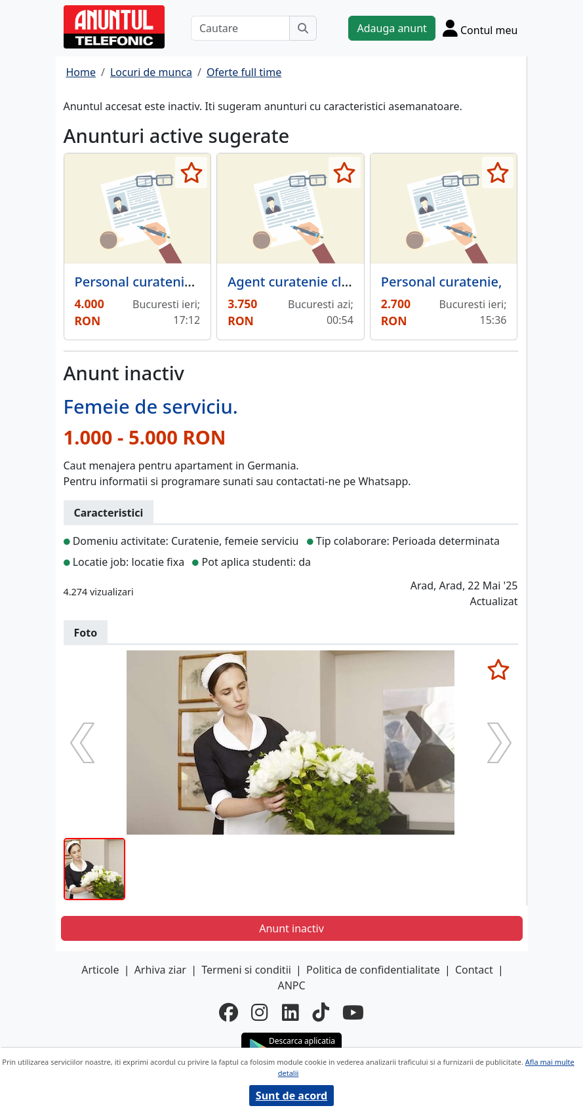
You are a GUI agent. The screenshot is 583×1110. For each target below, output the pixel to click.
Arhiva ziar (160, 969)
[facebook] (228, 1013)
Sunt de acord (291, 1095)
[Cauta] (303, 28)
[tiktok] (320, 1013)
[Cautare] (241, 28)
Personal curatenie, (441, 281)
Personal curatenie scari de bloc (174, 281)
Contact (474, 969)
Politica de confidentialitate (373, 969)
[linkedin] (290, 1013)
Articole (100, 969)
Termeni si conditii (246, 969)
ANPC (291, 985)
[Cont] (480, 28)
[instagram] (259, 1013)
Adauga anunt (391, 28)
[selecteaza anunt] (191, 172)
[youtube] (353, 1013)
